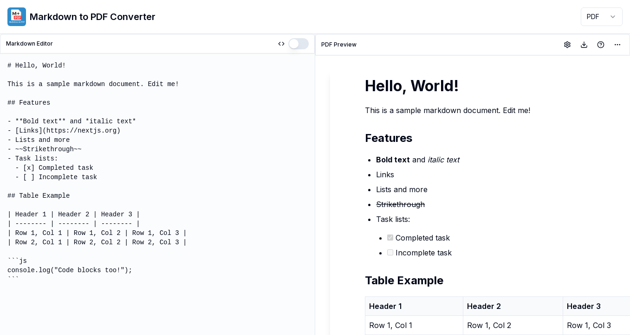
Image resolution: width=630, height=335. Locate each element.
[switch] (298, 43)
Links (385, 174)
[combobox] (602, 16)
